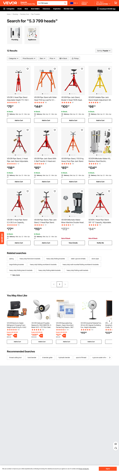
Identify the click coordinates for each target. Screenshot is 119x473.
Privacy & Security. (84, 469)
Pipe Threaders (35, 14)
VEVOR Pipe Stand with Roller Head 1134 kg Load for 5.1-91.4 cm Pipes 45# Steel (45, 100)
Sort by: (99, 51)
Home (8, 14)
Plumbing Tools (24, 14)
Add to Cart (19, 120)
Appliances (32, 40)
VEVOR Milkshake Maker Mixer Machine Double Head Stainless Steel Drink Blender (72, 222)
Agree (108, 469)
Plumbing (15, 14)
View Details (73, 243)
